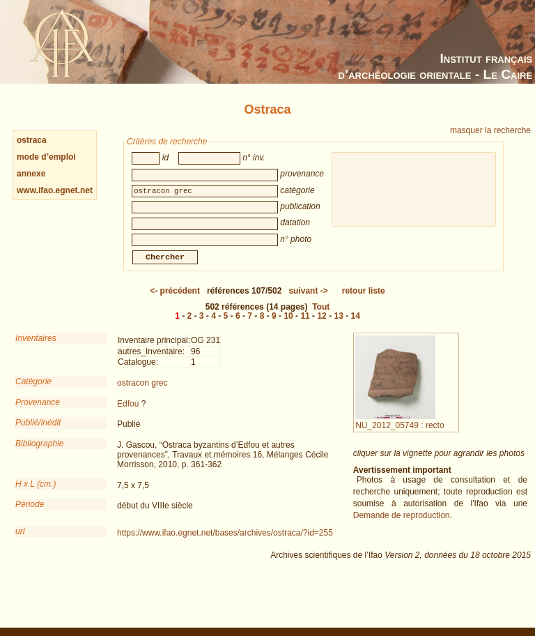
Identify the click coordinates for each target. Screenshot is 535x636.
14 (355, 326)
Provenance (37, 412)
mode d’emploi (46, 157)
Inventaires (35, 348)
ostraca (32, 140)
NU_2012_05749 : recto (399, 430)
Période (29, 514)
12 (321, 326)
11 (304, 326)
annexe (31, 174)
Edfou (128, 413)
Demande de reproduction (401, 525)
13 (338, 326)
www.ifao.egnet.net (55, 190)
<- (175, 300)
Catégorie (33, 391)
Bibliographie (39, 453)
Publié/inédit (38, 432)
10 (288, 326)
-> (307, 300)
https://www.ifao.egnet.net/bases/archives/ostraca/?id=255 (225, 542)
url (19, 541)
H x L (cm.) (35, 494)
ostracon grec (142, 392)
